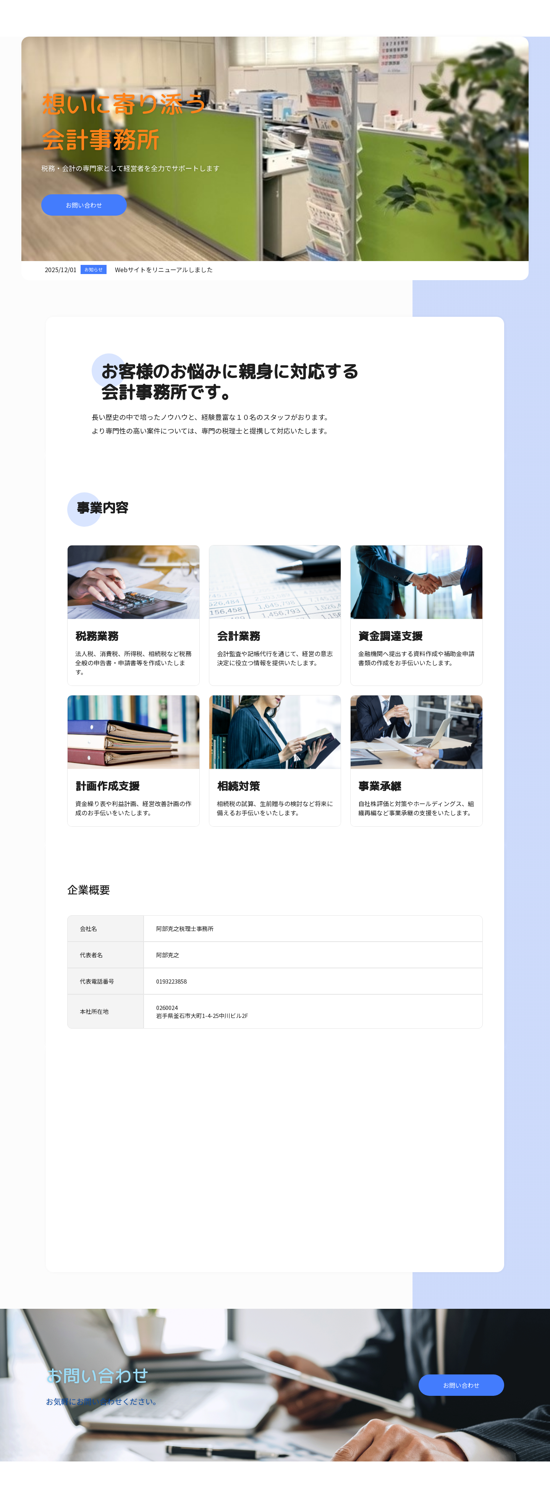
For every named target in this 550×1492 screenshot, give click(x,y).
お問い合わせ (84, 205)
